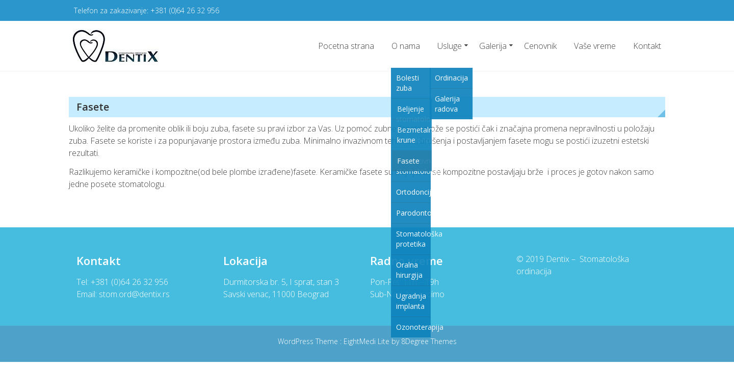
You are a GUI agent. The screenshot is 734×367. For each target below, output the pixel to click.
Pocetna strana (346, 45)
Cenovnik (540, 45)
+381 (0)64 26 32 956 (184, 10)
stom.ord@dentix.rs (134, 294)
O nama (405, 45)
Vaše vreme (595, 45)
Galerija (493, 45)
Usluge (449, 45)
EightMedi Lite (367, 341)
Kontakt (647, 45)
